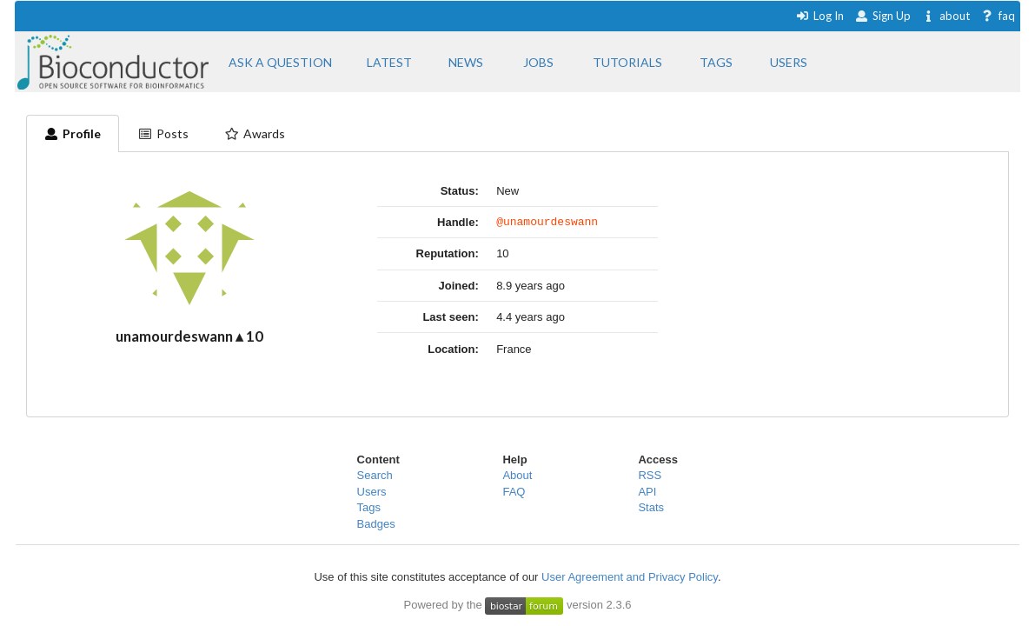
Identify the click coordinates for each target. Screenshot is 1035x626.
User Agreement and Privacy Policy (629, 576)
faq (998, 16)
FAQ (513, 491)
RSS (649, 475)
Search (375, 475)
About (517, 475)
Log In (820, 16)
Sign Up (883, 16)
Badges (376, 523)
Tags (369, 507)
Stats (651, 507)
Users (372, 491)
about (946, 16)
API (647, 491)
